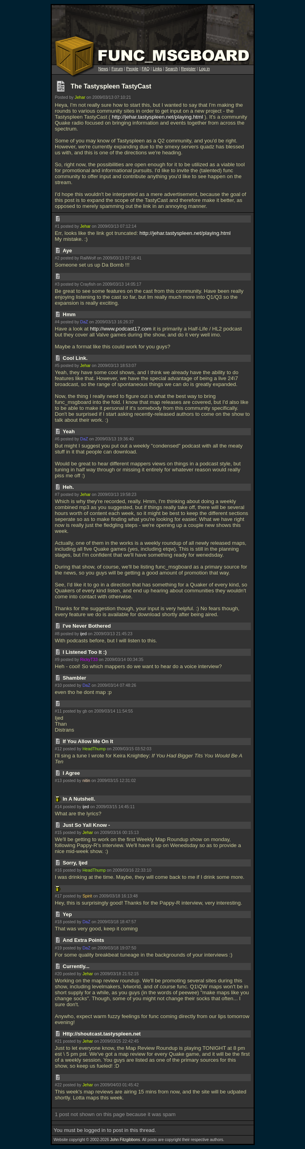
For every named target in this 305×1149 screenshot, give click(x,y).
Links (157, 69)
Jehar (80, 97)
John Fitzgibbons (125, 1139)
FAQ (146, 69)
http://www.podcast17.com (121, 329)
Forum (117, 69)
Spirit (87, 895)
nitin (86, 780)
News (103, 69)
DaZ (84, 321)
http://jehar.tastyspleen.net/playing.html (157, 117)
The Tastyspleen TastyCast (111, 86)
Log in (204, 69)
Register (188, 69)
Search (171, 69)
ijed (83, 633)
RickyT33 (88, 659)
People (132, 69)
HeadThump (94, 748)
